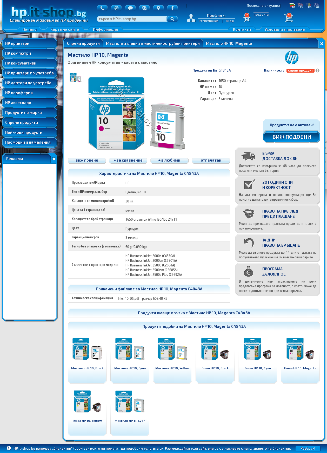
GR (316, 5)
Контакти (242, 29)
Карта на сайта (64, 29)
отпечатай (211, 160)
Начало (29, 29)
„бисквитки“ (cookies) (70, 448)
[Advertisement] (29, 242)
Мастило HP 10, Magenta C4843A (219, 312)
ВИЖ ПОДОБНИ (291, 136)
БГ (292, 5)
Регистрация (208, 20)
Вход (230, 20)
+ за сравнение (128, 160)
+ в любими (169, 160)
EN (300, 5)
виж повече (87, 160)
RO (308, 5)
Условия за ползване (285, 29)
